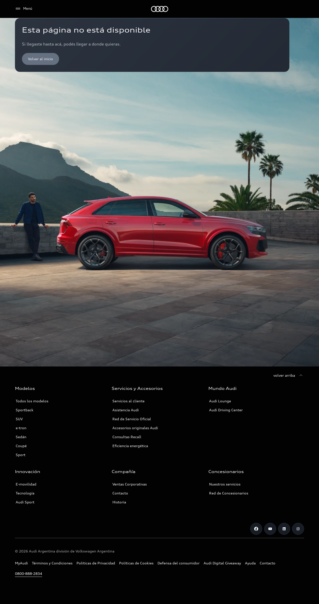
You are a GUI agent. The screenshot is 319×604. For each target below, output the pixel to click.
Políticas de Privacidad (96, 563)
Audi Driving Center (226, 410)
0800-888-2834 (28, 573)
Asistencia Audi (125, 410)
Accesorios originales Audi (135, 428)
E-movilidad (26, 484)
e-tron (21, 428)
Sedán (21, 437)
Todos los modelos (32, 401)
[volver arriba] (288, 375)
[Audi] (159, 9)
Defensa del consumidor (179, 563)
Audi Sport (25, 502)
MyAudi (21, 563)
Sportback (24, 410)
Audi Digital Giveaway (222, 563)
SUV (19, 419)
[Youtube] (270, 529)
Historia (119, 502)
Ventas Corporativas (129, 484)
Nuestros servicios (224, 484)
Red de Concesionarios (228, 493)
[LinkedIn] (284, 529)
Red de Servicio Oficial (131, 419)
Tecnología (25, 493)
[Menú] (23, 8)
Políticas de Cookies (136, 563)
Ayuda (250, 563)
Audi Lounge (220, 401)
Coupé (21, 446)
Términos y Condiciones (52, 563)
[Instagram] (298, 529)
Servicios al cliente (128, 401)
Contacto (120, 493)
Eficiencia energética (130, 446)
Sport (20, 455)
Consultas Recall (126, 437)
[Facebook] (256, 529)
